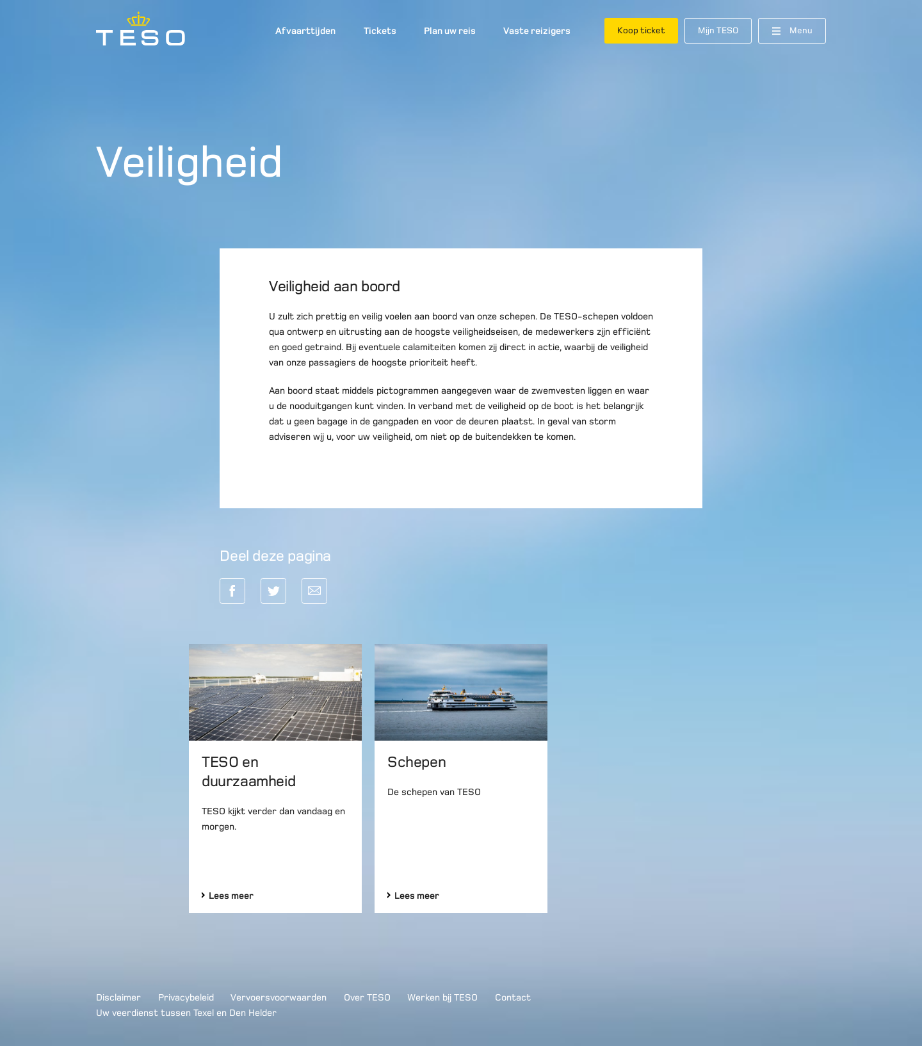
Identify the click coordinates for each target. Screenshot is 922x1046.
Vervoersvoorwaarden (278, 997)
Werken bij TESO (442, 997)
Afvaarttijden (305, 31)
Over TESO (367, 997)
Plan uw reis (450, 31)
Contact (513, 997)
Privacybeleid (186, 997)
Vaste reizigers (536, 31)
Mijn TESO (718, 30)
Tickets (380, 31)
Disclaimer (118, 997)
